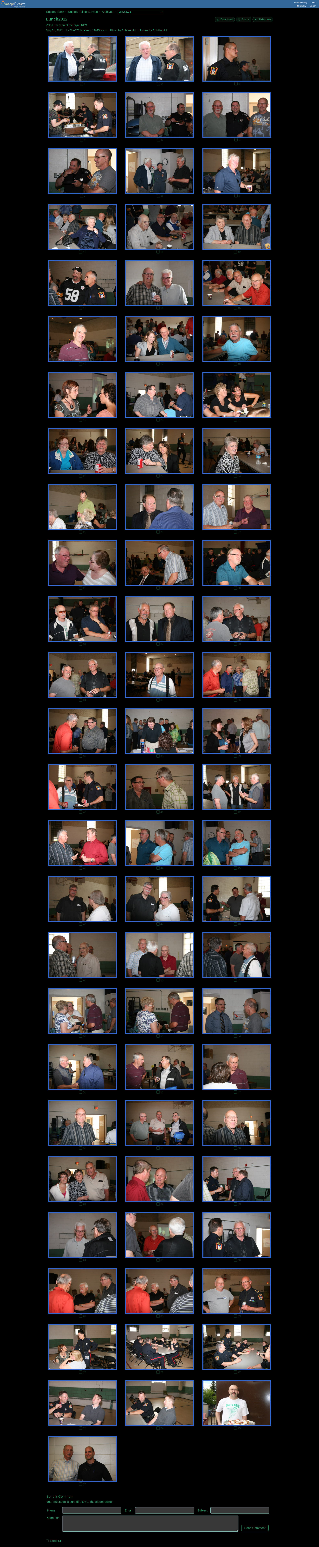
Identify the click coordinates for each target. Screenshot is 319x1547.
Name (51, 1510)
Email (128, 1510)
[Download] (225, 19)
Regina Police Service (83, 11)
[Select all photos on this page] (47, 1540)
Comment (53, 1517)
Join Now (301, 6)
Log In (313, 6)
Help (313, 2)
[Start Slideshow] (262, 19)
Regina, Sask (55, 11)
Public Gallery (301, 2)
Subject (202, 1510)
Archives (108, 11)
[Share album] (243, 19)
